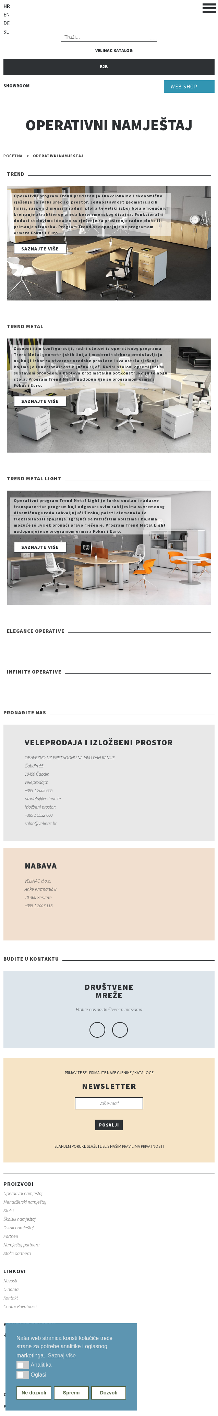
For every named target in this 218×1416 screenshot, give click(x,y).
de (6, 23)
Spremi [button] (71, 1392)
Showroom (16, 86)
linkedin (120, 1030)
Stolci (8, 1210)
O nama (11, 1289)
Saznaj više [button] (62, 1355)
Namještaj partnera (21, 1245)
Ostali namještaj (18, 1227)
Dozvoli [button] (108, 1392)
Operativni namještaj (23, 1193)
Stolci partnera (17, 1253)
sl (6, 31)
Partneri (10, 1236)
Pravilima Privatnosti (143, 1146)
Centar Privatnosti (20, 1306)
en (6, 14)
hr (6, 6)
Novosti (10, 1281)
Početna (13, 156)
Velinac (109, 15)
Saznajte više (40, 249)
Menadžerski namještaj (24, 1202)
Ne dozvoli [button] (34, 1392)
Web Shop (184, 86)
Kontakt (10, 1298)
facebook (97, 1030)
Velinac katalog (114, 50)
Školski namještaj (19, 1219)
